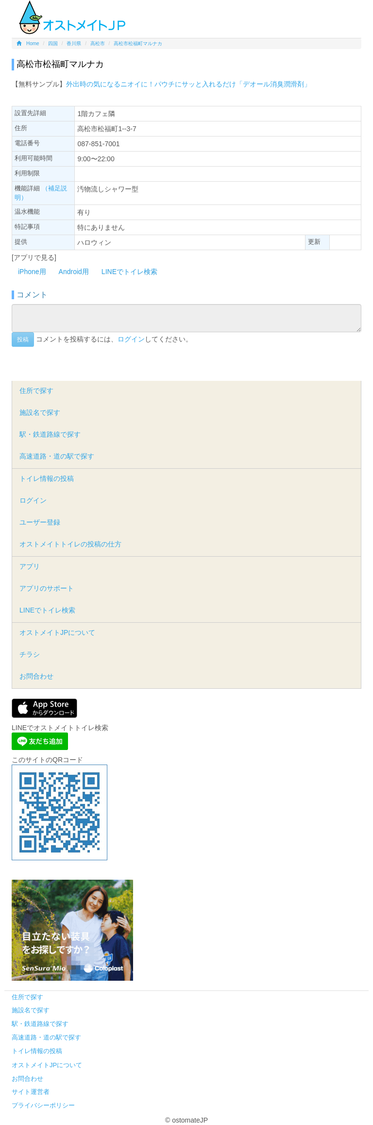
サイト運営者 (31, 1091)
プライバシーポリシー (43, 1105)
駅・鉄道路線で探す (50, 434)
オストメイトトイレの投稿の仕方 (70, 544)
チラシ (29, 654)
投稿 (23, 339)
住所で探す (36, 390)
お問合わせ (36, 676)
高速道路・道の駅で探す (56, 456)
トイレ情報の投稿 (46, 478)
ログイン (131, 339)
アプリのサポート (46, 588)
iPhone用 (32, 271)
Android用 (74, 271)
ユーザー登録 (39, 522)
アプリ (29, 566)
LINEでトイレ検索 (129, 271)
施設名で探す (39, 412)
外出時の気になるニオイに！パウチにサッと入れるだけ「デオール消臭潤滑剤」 (188, 84)
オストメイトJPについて (57, 632)
